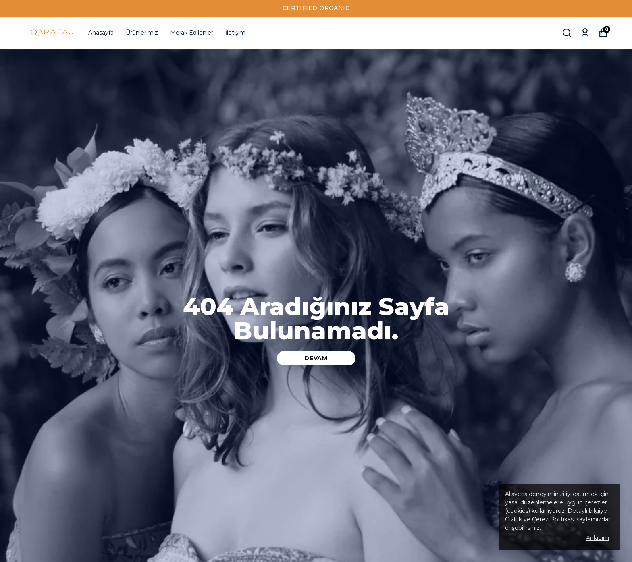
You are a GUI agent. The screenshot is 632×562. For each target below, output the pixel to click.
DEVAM (316, 358)
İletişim (235, 32)
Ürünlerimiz (142, 32)
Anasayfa (101, 32)
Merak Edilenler (191, 32)
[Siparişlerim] (585, 33)
